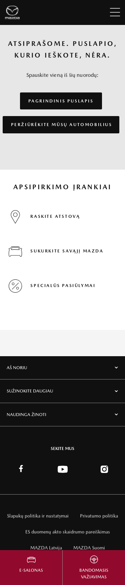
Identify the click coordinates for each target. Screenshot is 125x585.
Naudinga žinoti (26, 414)
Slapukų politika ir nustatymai (38, 515)
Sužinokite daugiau (30, 390)
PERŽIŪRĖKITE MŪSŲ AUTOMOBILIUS (61, 124)
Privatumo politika (99, 515)
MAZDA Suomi (89, 547)
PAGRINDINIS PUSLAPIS (61, 100)
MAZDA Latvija (46, 547)
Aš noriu (17, 367)
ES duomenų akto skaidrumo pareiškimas (67, 531)
